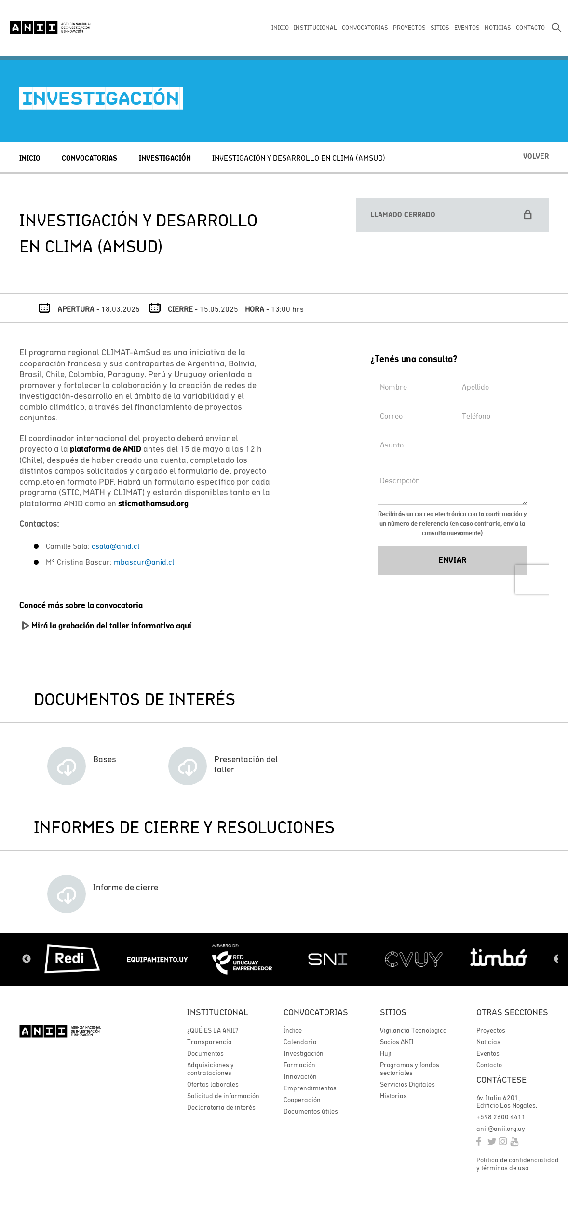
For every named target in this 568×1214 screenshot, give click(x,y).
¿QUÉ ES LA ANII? (212, 1030)
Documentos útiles (311, 1111)
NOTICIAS (498, 27)
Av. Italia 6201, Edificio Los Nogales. (506, 1101)
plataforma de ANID (105, 449)
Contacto (489, 1065)
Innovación (300, 1076)
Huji (386, 1053)
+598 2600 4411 (501, 1117)
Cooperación (302, 1099)
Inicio (30, 158)
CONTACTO (530, 27)
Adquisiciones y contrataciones (210, 1068)
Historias (393, 1096)
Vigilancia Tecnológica (413, 1030)
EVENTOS (467, 27)
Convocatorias (89, 158)
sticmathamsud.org (153, 503)
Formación (299, 1065)
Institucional (217, 1012)
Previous (26, 959)
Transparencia (209, 1042)
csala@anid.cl (115, 546)
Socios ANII (397, 1042)
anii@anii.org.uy (500, 1128)
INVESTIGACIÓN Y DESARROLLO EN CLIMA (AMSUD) (298, 157)
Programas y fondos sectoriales (409, 1068)
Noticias (488, 1042)
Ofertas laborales (213, 1084)
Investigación (165, 158)
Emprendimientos (310, 1088)
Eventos (488, 1053)
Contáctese (501, 1079)
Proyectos (490, 1030)
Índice (293, 1030)
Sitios (393, 1012)
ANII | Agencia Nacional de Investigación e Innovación (51, 27)
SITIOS (440, 27)
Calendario (300, 1042)
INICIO (280, 27)
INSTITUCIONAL (315, 27)
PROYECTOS (409, 27)
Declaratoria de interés (221, 1107)
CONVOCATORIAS (365, 27)
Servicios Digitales (407, 1084)
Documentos (205, 1053)
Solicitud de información (223, 1096)
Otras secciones (512, 1012)
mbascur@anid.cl (144, 562)
